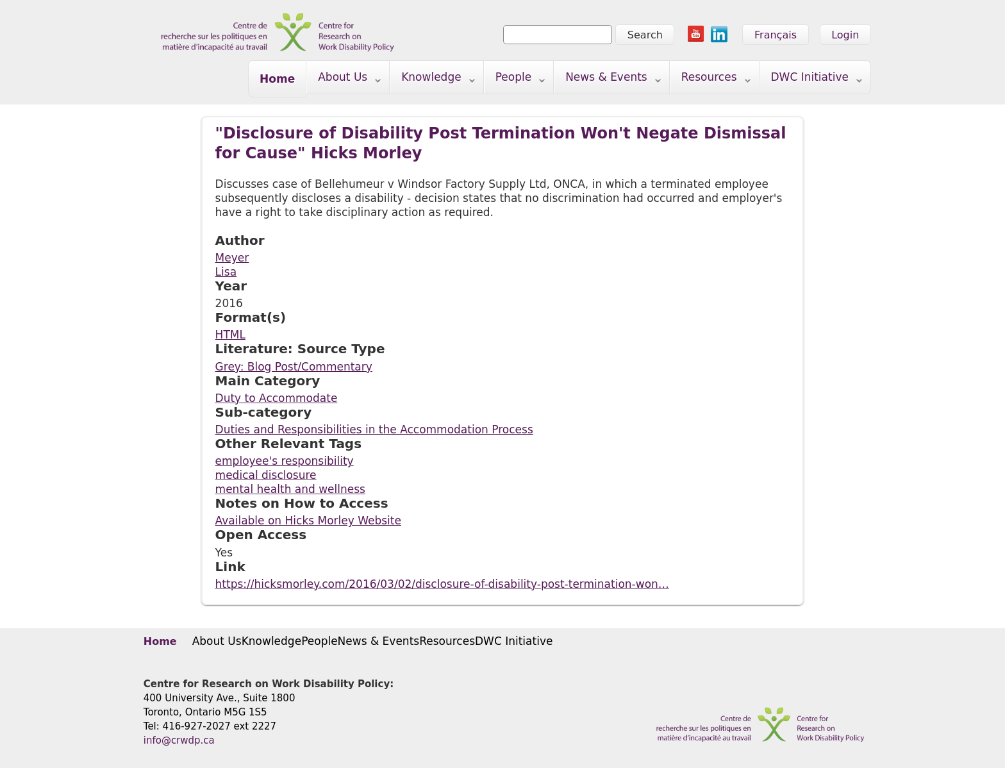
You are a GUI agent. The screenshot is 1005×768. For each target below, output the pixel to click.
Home (277, 78)
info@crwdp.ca (179, 740)
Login (845, 35)
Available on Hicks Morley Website (308, 520)
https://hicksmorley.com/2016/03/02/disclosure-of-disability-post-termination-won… (442, 584)
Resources (710, 80)
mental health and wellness (290, 489)
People (515, 80)
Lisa (226, 271)
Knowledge (432, 80)
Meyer (232, 257)
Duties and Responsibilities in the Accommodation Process (374, 429)
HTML (230, 334)
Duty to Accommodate (276, 398)
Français (775, 35)
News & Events (607, 80)
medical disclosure (266, 475)
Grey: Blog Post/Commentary (293, 366)
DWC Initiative (811, 80)
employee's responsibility (284, 461)
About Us (344, 80)
